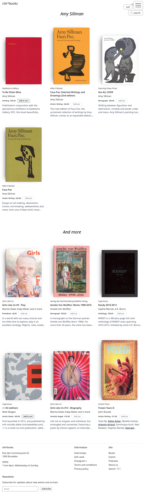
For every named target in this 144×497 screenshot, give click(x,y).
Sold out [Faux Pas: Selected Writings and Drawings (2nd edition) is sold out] (76, 104)
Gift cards (79, 457)
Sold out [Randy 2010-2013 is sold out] (120, 313)
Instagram (79, 460)
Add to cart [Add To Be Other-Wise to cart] (23, 101)
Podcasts (113, 460)
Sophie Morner (106, 309)
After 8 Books (56, 88)
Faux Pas (7, 189)
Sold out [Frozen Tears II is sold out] (124, 416)
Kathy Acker (114, 421)
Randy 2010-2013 (107, 305)
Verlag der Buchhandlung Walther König (68, 301)
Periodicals (6, 313)
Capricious (103, 301)
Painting (5, 101)
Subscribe (46, 488)
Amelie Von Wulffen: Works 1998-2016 (70, 305)
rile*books (10, 3)
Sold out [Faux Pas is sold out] (28, 198)
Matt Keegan (9, 411)
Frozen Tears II (106, 407)
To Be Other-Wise (11, 92)
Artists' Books (8, 416)
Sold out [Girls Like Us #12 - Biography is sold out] (77, 416)
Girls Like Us (8, 301)
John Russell (104, 411)
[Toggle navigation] (138, 5)
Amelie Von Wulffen (60, 309)
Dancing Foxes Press (107, 88)
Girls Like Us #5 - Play (13, 305)
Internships (80, 453)
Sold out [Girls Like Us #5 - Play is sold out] (24, 313)
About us (113, 464)
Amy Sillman (8, 96)
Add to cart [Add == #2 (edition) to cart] (28, 416)
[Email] (20, 488)
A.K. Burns (120, 309)
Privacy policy (81, 468)
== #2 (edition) (10, 407)
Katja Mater (23, 309)
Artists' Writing (56, 104)
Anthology (102, 313)
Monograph (103, 101)
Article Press (104, 404)
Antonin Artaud (106, 424)
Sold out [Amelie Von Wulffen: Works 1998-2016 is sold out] (73, 313)
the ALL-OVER (105, 92)
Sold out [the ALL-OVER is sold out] (121, 101)
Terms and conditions (85, 464)
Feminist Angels (56, 416)
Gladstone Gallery (10, 88)
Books (112, 453)
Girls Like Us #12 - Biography (65, 407)
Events (112, 457)
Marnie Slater (9, 309)
